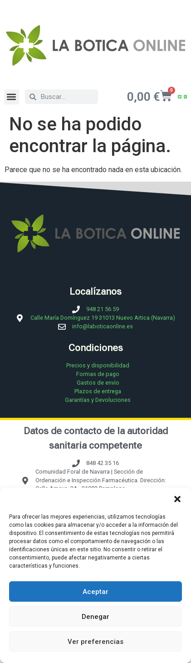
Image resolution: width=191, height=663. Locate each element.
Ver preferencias (95, 642)
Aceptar (95, 592)
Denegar (95, 617)
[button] (177, 499)
